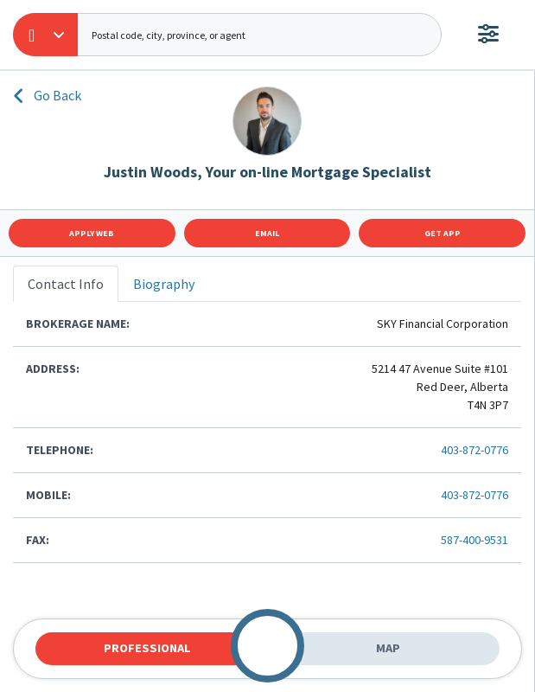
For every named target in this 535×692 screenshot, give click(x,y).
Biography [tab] (163, 283)
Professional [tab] (147, 648)
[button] (45, 34)
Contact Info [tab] (66, 283)
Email (267, 233)
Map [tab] (388, 648)
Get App (442, 233)
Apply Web (91, 233)
